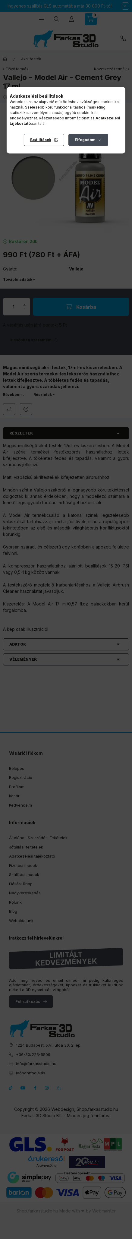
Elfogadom (85, 139)
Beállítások (40, 139)
